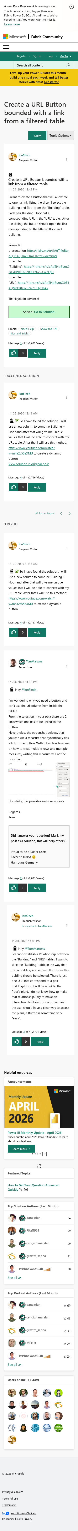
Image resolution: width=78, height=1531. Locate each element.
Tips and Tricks (20, 333)
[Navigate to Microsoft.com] (14, 36)
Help (50, 56)
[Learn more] (21, 1149)
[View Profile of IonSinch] (24, 155)
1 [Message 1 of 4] (21, 343)
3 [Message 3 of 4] (24, 1031)
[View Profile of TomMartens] (34, 661)
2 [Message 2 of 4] (21, 878)
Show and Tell (48, 328)
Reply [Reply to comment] (36, 487)
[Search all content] (44, 65)
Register (21, 56)
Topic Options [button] (59, 135)
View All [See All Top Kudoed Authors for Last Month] (14, 1364)
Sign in (37, 56)
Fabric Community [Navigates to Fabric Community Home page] (47, 36)
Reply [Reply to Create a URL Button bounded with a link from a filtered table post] (36, 353)
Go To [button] (64, 56)
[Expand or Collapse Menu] (6, 47)
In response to (37, 926)
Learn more (12, 24)
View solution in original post (29, 464)
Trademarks (9, 1505)
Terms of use (10, 1498)
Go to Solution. (44, 312)
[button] (37, 135)
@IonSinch (28, 689)
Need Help (27, 328)
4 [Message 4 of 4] (21, 477)
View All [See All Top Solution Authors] (14, 1277)
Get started (51, 82)
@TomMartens (35, 948)
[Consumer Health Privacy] (39, 1519)
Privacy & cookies (12, 1491)
